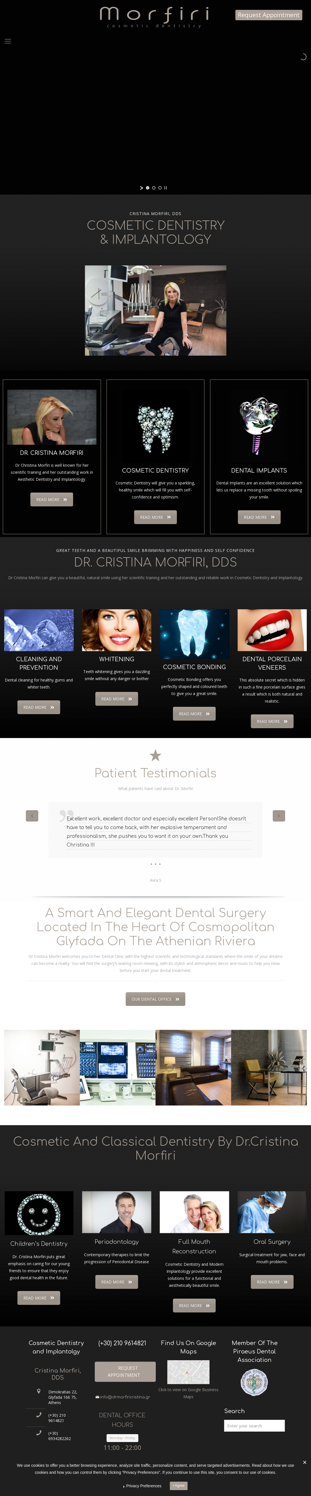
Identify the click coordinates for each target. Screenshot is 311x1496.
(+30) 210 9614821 (57, 1417)
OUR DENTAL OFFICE (155, 999)
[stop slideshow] (165, 187)
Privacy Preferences (143, 1486)
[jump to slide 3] (160, 187)
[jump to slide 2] (154, 187)
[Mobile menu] (8, 41)
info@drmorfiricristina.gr (125, 1397)
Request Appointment (269, 15)
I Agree (178, 1485)
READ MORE (51, 499)
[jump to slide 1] (147, 187)
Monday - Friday (122, 1438)
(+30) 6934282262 (59, 1435)
